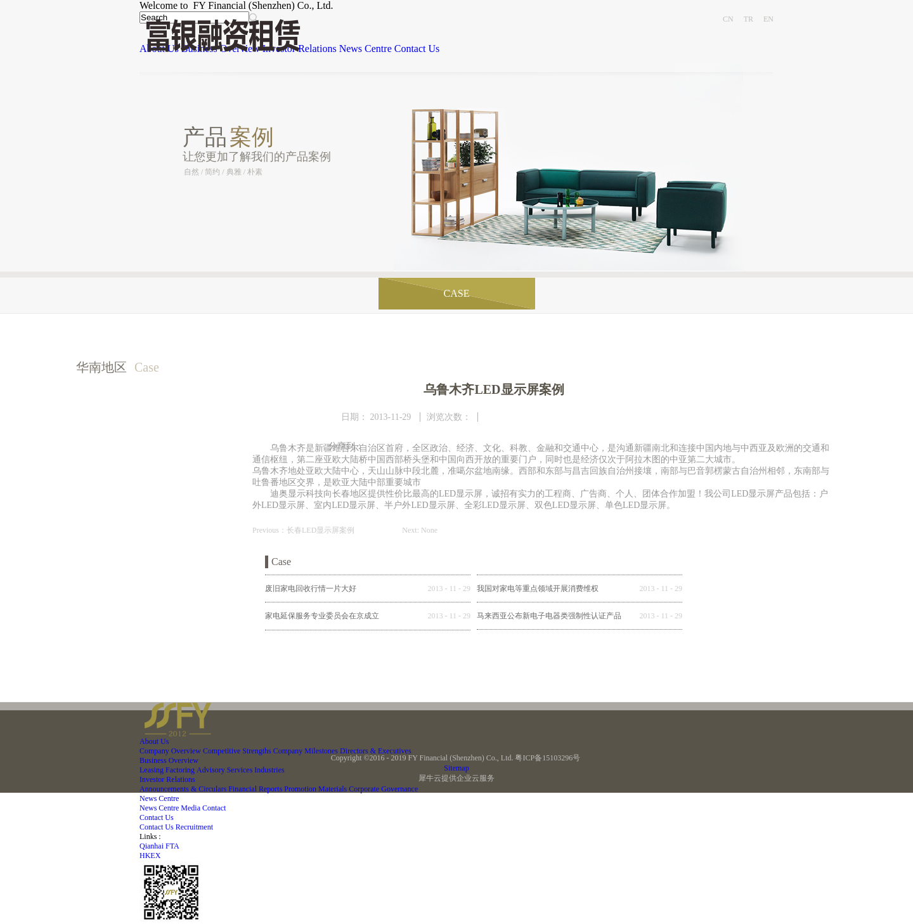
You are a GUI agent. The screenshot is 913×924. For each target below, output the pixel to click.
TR (748, 19)
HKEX (149, 855)
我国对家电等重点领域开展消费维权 (538, 588)
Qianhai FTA (159, 846)
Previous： (303, 530)
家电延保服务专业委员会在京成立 (322, 615)
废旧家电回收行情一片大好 (310, 588)
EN (768, 19)
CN (728, 19)
